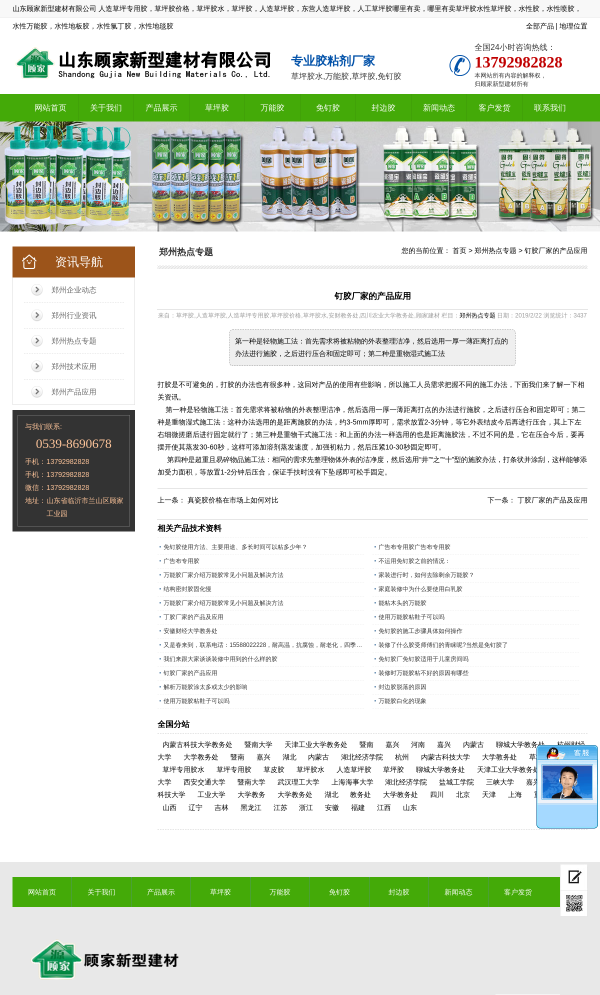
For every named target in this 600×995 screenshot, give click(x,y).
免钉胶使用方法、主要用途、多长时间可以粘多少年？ (236, 547)
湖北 (289, 757)
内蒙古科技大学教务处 (197, 744)
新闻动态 (439, 108)
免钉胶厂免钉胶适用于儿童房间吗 (423, 659)
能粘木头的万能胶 (402, 603)
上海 (515, 794)
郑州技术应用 (74, 366)
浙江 (306, 808)
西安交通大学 (205, 782)
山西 (169, 808)
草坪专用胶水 (183, 770)
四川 (437, 794)
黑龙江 (251, 808)
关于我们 (106, 108)
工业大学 (212, 794)
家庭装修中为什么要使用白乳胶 (420, 589)
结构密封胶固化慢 (188, 589)
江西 (384, 808)
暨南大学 (258, 744)
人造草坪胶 (354, 770)
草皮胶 (274, 770)
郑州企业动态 (74, 290)
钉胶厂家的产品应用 (556, 250)
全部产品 (540, 26)
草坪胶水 (310, 770)
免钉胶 (328, 108)
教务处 (360, 794)
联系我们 (550, 108)
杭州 (402, 757)
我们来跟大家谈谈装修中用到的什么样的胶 (221, 659)
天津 (489, 794)
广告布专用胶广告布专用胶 (414, 547)
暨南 (367, 744)
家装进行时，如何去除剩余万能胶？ (426, 575)
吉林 (221, 808)
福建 (358, 808)
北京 (463, 794)
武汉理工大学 (299, 782)
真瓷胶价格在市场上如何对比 (233, 500)
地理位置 (574, 26)
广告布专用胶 (182, 561)
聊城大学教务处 (520, 744)
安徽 (332, 808)
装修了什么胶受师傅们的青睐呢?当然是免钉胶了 (443, 645)
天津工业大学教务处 (316, 744)
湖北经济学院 (362, 757)
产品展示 (162, 108)
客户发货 (494, 108)
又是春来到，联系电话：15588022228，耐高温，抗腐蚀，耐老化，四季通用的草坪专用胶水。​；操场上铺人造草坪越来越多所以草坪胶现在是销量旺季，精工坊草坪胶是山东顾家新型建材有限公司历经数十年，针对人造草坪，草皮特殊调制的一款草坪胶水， (264, 645)
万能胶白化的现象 (402, 701)
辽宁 (195, 808)
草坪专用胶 (234, 770)
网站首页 (50, 108)
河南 (418, 744)
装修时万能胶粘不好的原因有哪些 (423, 673)
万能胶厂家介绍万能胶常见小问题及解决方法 (224, 575)
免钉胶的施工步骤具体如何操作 (420, 631)
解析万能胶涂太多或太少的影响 (206, 687)
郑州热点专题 (74, 340)
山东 (410, 808)
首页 (459, 250)
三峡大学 (500, 782)
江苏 (281, 808)
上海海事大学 (353, 782)
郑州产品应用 (74, 392)
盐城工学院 (456, 782)
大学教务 (252, 794)
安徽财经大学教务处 (191, 631)
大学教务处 (201, 757)
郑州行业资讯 (74, 315)
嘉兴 (393, 744)
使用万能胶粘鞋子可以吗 (411, 617)
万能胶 (272, 108)
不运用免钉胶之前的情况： (414, 561)
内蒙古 (473, 744)
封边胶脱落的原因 (402, 687)
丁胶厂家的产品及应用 (553, 500)
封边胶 (384, 108)
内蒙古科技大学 (445, 757)
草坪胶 (217, 108)
